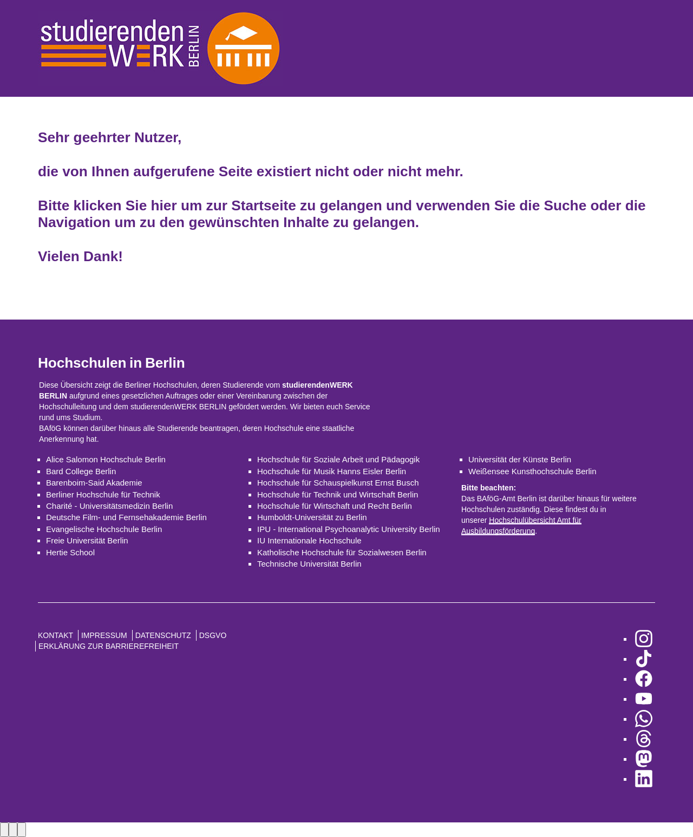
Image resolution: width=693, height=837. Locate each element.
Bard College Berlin (81, 471)
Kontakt (55, 635)
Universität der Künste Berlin (519, 459)
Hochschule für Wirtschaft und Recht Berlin (334, 505)
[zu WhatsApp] (643, 718)
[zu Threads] (643, 738)
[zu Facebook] (643, 678)
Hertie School (70, 552)
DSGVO (213, 635)
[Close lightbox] (21, 829)
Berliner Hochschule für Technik (103, 494)
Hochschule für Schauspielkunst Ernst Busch (338, 482)
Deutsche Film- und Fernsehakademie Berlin (126, 517)
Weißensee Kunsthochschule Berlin (532, 471)
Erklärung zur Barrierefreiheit (108, 646)
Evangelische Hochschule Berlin (104, 529)
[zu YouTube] (643, 698)
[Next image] (13, 829)
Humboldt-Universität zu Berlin (312, 517)
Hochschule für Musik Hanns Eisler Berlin (331, 471)
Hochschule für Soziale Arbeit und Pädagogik (338, 459)
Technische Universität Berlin (309, 563)
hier (164, 205)
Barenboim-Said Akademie (94, 482)
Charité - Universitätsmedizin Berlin (109, 505)
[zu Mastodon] (643, 758)
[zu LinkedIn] (643, 778)
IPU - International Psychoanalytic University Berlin (348, 529)
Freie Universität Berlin (87, 540)
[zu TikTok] (643, 658)
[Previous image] (4, 829)
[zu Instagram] (643, 638)
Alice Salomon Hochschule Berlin (106, 459)
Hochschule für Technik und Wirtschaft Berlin (337, 494)
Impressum (104, 635)
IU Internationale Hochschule (309, 540)
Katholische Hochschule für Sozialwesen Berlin (342, 552)
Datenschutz (163, 635)
